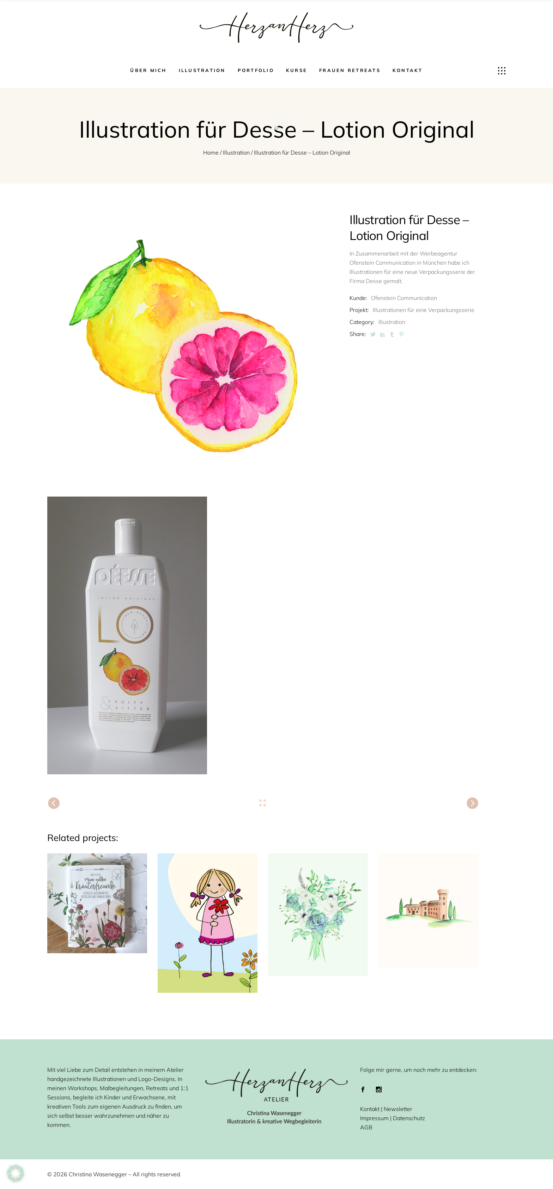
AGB (366, 1127)
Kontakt (369, 1108)
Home (211, 152)
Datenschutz (409, 1118)
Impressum (374, 1118)
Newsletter (398, 1108)
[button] (15, 1173)
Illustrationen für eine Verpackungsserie (423, 309)
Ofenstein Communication (404, 297)
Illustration (236, 152)
